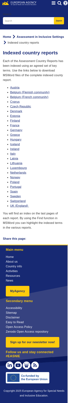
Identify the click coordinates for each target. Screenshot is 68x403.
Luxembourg (18, 167)
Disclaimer (13, 317)
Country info (14, 266)
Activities (12, 271)
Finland (15, 120)
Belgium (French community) (29, 97)
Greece (15, 134)
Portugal (15, 186)
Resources (13, 275)
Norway (15, 177)
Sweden (15, 196)
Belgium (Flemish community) (30, 92)
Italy (13, 153)
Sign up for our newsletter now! (32, 342)
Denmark (16, 111)
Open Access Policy (19, 326)
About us (12, 261)
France (14, 125)
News (9, 280)
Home (7, 36)
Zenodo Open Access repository (27, 331)
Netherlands (18, 172)
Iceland (15, 144)
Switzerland (18, 201)
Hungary (15, 139)
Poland (14, 182)
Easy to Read (15, 322)
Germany (16, 130)
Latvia (14, 158)
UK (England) (19, 205)
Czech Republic (20, 106)
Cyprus (15, 101)
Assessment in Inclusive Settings (40, 36)
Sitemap (11, 312)
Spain (14, 191)
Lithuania (16, 163)
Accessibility (14, 308)
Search (7, 14)
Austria (14, 87)
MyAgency (17, 291)
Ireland (14, 149)
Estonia (15, 115)
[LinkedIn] (9, 365)
